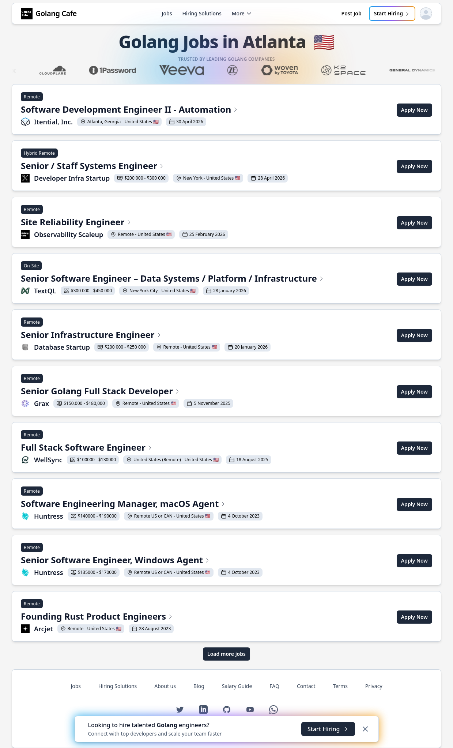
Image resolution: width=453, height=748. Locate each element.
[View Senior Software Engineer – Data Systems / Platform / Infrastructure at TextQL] (172, 279)
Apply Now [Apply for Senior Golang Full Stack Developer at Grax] (414, 391)
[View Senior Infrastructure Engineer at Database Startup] (146, 335)
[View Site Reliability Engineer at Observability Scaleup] (124, 222)
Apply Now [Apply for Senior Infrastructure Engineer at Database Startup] (414, 335)
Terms (340, 686)
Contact (306, 686)
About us (165, 686)
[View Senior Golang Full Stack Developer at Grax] (127, 391)
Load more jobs (226, 653)
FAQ (274, 686)
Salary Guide (237, 686)
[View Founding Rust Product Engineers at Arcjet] (97, 617)
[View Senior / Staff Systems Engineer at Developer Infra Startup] (154, 166)
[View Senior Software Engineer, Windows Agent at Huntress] (142, 560)
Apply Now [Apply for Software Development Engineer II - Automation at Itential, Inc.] (414, 109)
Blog (198, 686)
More (242, 13)
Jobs (167, 13)
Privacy (373, 686)
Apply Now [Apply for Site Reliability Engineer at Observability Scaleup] (414, 222)
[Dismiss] (365, 729)
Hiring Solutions (202, 13)
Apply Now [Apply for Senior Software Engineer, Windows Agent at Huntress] (414, 560)
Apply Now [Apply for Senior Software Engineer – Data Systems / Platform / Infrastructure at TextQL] (414, 278)
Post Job (351, 13)
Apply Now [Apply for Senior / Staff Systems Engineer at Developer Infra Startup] (414, 166)
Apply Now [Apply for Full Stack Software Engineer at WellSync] (414, 447)
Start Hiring (392, 13)
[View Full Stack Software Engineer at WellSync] (146, 448)
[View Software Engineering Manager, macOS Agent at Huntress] (142, 504)
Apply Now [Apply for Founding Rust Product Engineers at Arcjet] (414, 616)
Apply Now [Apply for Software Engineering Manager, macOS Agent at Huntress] (414, 504)
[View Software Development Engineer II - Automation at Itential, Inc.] (129, 110)
